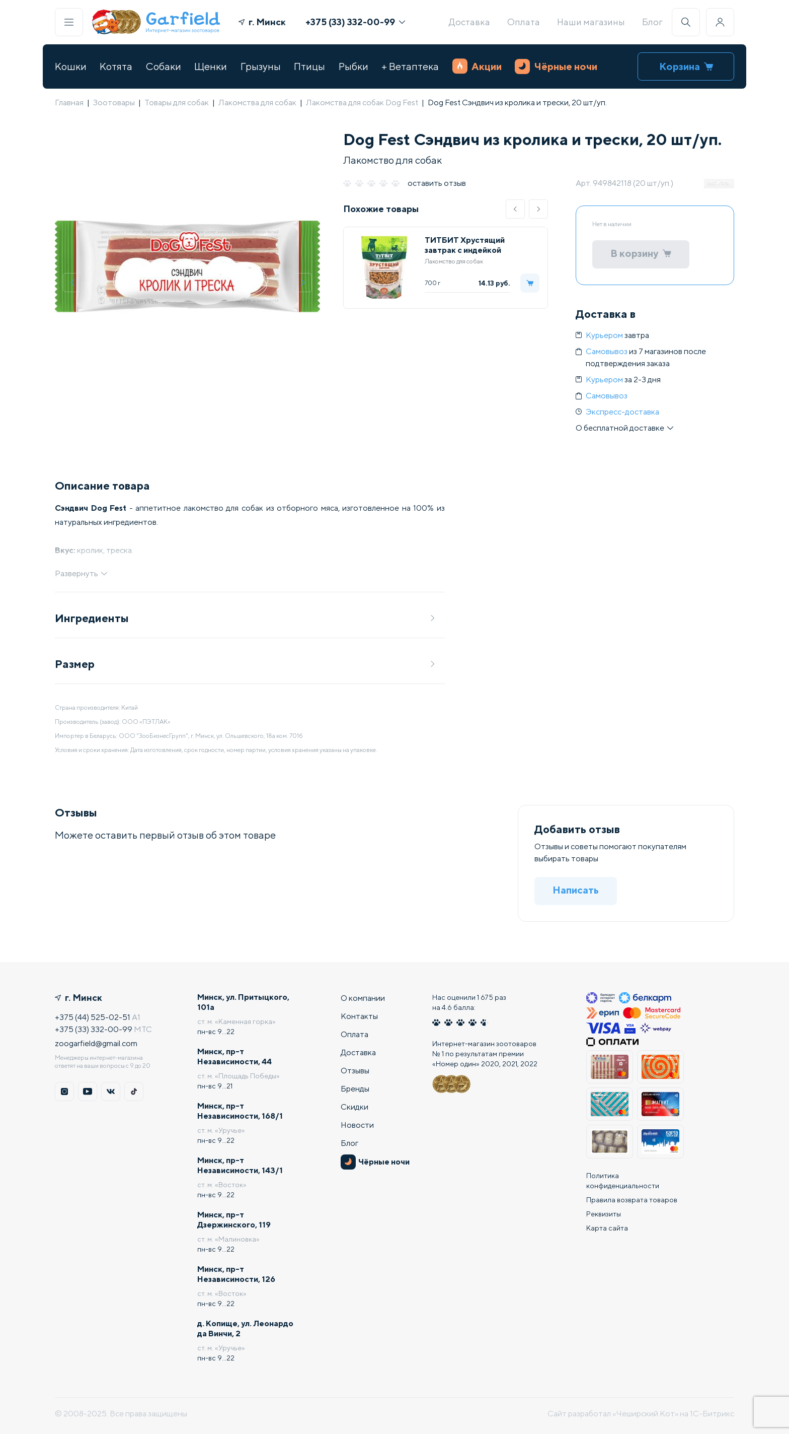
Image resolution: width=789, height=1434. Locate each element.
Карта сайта (607, 1228)
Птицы (309, 66)
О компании (363, 998)
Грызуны (261, 66)
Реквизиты (603, 1214)
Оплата (523, 22)
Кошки (71, 66)
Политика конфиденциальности (622, 1181)
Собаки (163, 66)
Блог (652, 22)
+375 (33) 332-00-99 (355, 22)
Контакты (359, 1016)
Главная (69, 102)
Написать (576, 890)
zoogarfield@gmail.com (96, 1043)
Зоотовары (114, 102)
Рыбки (353, 66)
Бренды (355, 1089)
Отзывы (355, 1070)
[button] (515, 209)
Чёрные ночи (556, 66)
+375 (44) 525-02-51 (92, 1017)
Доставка (469, 22)
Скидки (354, 1107)
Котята (116, 66)
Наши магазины (591, 22)
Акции (477, 66)
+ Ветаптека (410, 66)
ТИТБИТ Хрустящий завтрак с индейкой (465, 245)
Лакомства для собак (257, 102)
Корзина (686, 66)
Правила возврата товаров (631, 1200)
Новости (357, 1125)
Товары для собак (176, 102)
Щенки (210, 66)
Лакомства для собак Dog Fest (362, 102)
